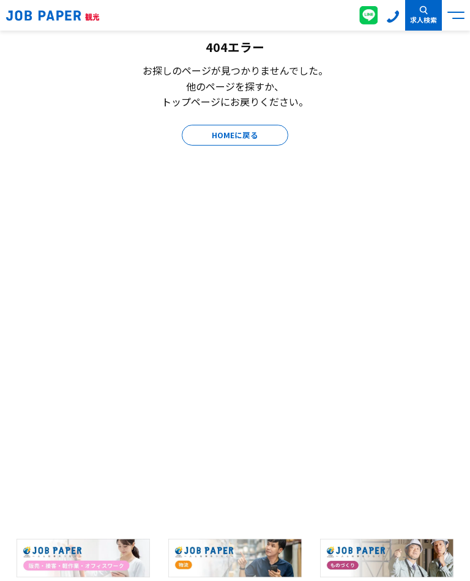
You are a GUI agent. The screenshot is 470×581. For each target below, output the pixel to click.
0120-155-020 (393, 15)
